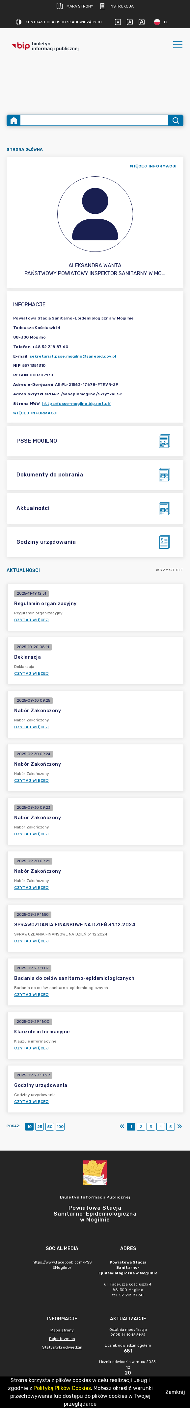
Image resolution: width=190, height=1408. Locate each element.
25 (39, 1126)
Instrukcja (117, 6)
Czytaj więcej (31, 620)
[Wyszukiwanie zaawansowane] (94, 120)
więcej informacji (153, 166)
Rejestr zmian (62, 1338)
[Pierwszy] (122, 1127)
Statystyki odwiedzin (62, 1347)
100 (60, 1126)
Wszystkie (170, 570)
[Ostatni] (179, 1127)
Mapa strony (75, 6)
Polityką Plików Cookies (62, 1388)
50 (49, 1126)
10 (29, 1126)
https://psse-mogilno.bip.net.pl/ (76, 403)
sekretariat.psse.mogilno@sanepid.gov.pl (73, 356)
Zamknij (175, 1392)
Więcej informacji (35, 413)
